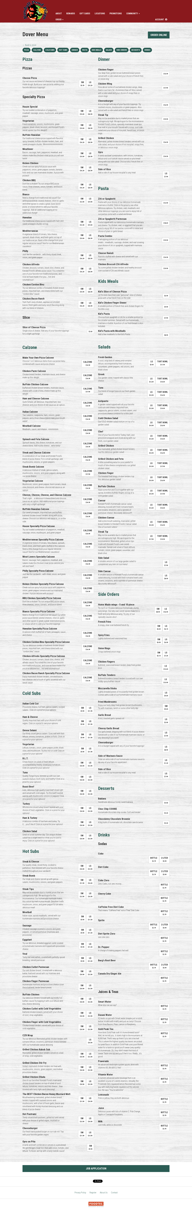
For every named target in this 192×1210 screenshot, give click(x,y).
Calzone (37, 50)
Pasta (84, 50)
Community (133, 13)
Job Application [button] (96, 1168)
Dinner (75, 50)
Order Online (158, 34)
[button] (161, 20)
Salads (109, 50)
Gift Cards (85, 13)
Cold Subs (49, 50)
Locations (100, 13)
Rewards (70, 13)
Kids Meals (96, 50)
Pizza (26, 50)
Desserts (135, 50)
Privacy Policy (80, 1192)
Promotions (116, 13)
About (59, 13)
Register (93, 1192)
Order (59, 19)
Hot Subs (63, 50)
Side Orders (121, 50)
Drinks (147, 50)
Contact (114, 1192)
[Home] (35, 11)
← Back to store (29, 45)
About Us (104, 1192)
